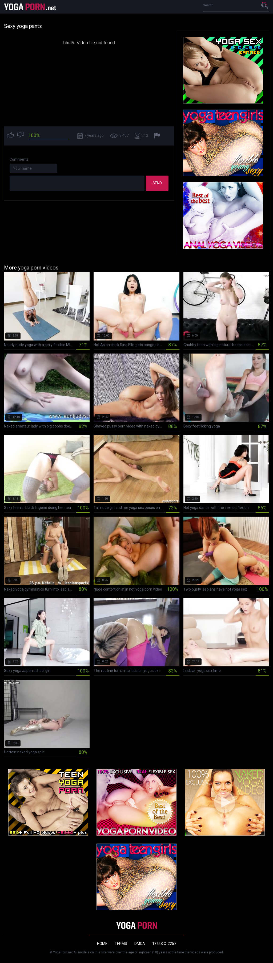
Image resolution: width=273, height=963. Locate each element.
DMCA (139, 943)
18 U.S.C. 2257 (164, 943)
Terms (121, 943)
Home (102, 943)
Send (157, 183)
